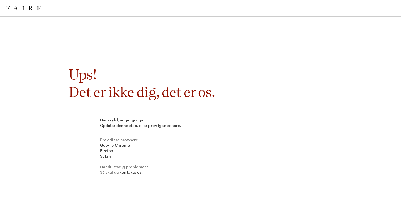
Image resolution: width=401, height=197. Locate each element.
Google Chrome (115, 145)
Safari (105, 156)
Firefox (106, 150)
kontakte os (130, 172)
